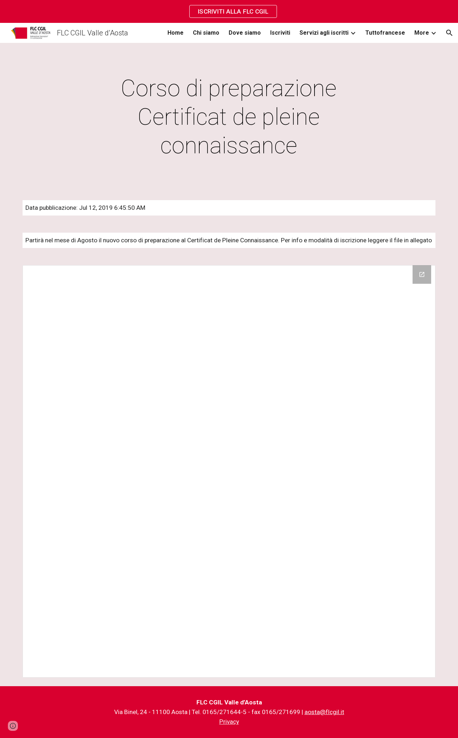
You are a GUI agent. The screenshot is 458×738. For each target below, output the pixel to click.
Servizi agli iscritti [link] (324, 32)
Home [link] (175, 32)
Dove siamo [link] (245, 32)
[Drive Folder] (229, 471)
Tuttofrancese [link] (385, 32)
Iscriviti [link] (280, 32)
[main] (229, 117)
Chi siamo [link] (206, 32)
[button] (449, 32)
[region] (229, 11)
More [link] (421, 32)
